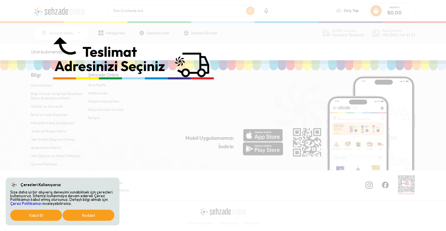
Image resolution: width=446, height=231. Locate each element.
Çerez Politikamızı (26, 203)
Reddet (88, 215)
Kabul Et (36, 215)
